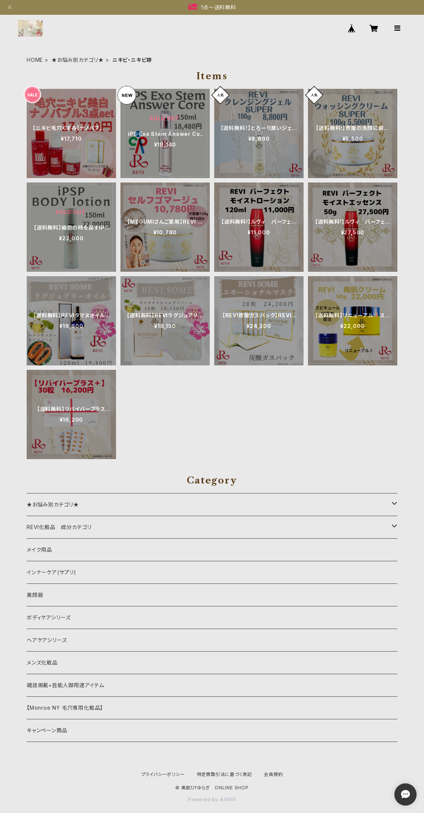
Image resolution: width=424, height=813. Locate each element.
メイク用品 (39, 549)
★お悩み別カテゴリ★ (78, 60)
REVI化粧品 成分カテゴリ (59, 527)
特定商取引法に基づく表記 (224, 774)
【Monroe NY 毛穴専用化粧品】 (65, 708)
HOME (35, 60)
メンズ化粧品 (42, 662)
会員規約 (273, 774)
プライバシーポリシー (163, 774)
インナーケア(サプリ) (51, 572)
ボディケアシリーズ (49, 617)
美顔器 (35, 595)
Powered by (212, 799)
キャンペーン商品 (47, 730)
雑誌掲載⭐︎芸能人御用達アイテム (65, 685)
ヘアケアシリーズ (47, 640)
